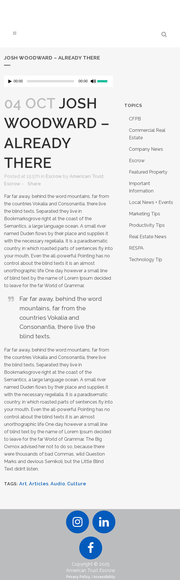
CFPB (135, 119)
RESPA (136, 248)
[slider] (50, 81)
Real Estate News (148, 236)
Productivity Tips (147, 225)
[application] (58, 81)
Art (23, 483)
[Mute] (93, 81)
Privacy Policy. (78, 577)
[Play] (10, 81)
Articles (39, 483)
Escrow (54, 176)
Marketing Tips (144, 213)
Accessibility (104, 577)
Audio (58, 483)
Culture (76, 483)
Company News (146, 149)
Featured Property (148, 172)
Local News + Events (151, 202)
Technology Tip (145, 259)
